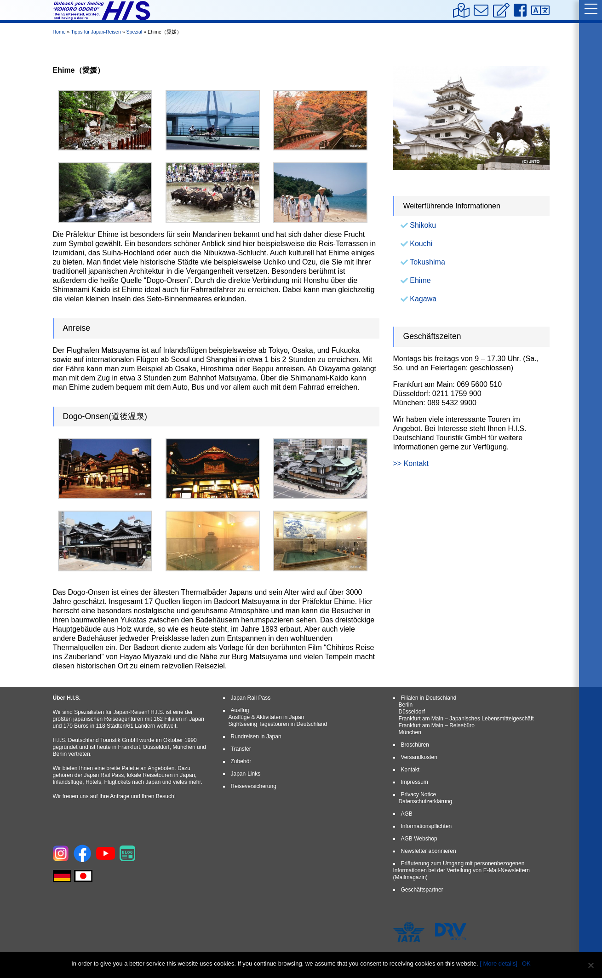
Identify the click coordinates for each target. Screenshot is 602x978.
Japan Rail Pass (251, 698)
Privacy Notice (418, 794)
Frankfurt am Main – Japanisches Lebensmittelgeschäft (466, 718)
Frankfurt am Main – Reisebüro (437, 725)
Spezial (134, 32)
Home (59, 32)
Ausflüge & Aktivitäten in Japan (266, 717)
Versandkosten (419, 757)
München (410, 732)
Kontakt (410, 769)
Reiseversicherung (253, 786)
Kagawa (423, 299)
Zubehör (241, 761)
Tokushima (427, 262)
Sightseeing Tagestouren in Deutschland (278, 724)
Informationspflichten (426, 826)
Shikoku (423, 225)
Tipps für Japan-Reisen (96, 32)
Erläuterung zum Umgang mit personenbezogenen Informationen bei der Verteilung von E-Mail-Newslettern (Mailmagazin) (461, 870)
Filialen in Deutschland (429, 698)
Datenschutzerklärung (426, 801)
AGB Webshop (419, 838)
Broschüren (415, 745)
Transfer (241, 749)
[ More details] (498, 963)
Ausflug (240, 710)
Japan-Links (246, 774)
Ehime (420, 280)
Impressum (414, 782)
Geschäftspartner (422, 889)
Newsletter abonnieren (428, 851)
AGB (407, 814)
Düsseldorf (412, 711)
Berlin (406, 705)
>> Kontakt (411, 463)
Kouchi (421, 243)
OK (526, 963)
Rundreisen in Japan (256, 736)
